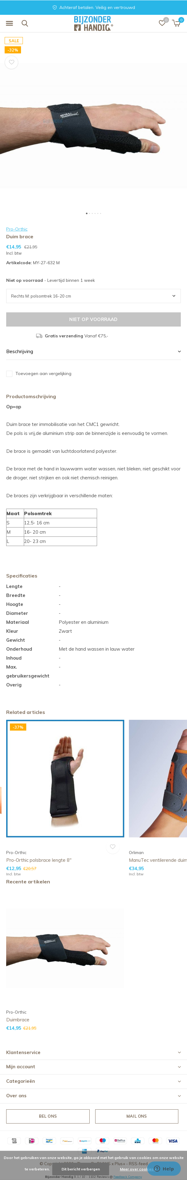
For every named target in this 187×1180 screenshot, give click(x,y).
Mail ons (136, 1116)
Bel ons (48, 1116)
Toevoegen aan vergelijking (43, 373)
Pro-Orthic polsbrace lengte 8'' (38, 860)
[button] (9, 23)
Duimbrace (17, 1020)
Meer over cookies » (138, 1169)
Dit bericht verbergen (81, 1169)
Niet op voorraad (93, 319)
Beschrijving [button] (19, 351)
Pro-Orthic (17, 229)
